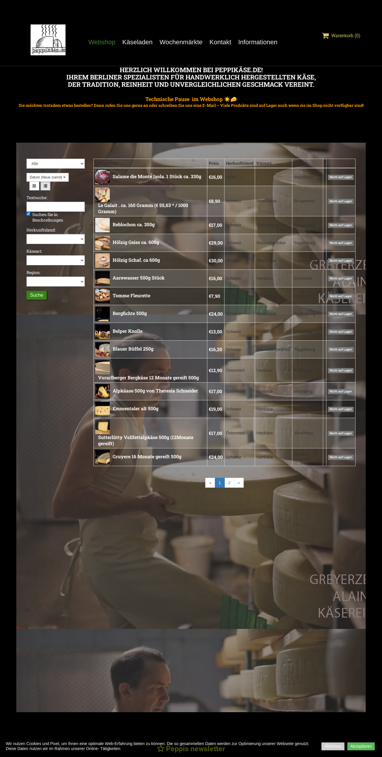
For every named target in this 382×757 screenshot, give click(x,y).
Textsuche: (36, 197)
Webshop (102, 42)
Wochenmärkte (181, 42)
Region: (33, 272)
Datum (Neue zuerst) (48, 177)
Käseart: (34, 251)
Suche (36, 295)
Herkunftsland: (41, 230)
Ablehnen (333, 746)
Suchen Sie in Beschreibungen (44, 217)
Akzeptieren (361, 746)
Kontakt (220, 42)
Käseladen (137, 42)
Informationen (257, 42)
